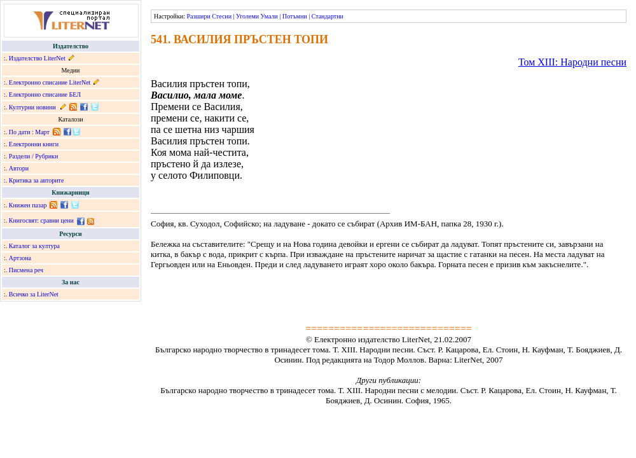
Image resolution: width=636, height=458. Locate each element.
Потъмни (294, 16)
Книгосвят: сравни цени (41, 220)
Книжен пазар (28, 205)
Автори (19, 168)
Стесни (222, 16)
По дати (20, 131)
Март (42, 131)
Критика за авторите (36, 180)
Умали (269, 16)
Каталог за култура (34, 245)
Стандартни (327, 16)
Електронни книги (34, 144)
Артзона (20, 257)
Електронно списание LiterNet (50, 82)
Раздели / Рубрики (34, 156)
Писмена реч (26, 270)
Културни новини (32, 107)
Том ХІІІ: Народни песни (572, 62)
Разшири (198, 16)
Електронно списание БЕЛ (45, 94)
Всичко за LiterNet (34, 294)
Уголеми (247, 16)
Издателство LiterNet (37, 58)
